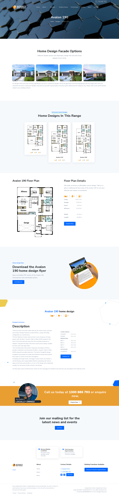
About (44, 7)
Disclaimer (29, 493)
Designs (52, 7)
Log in (14, 470)
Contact (96, 7)
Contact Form (66, 469)
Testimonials (74, 7)
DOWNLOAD (18, 282)
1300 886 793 (101, 2)
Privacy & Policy (22, 493)
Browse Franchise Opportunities (96, 469)
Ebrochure (70, 474)
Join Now (59, 428)
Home (38, 7)
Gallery (83, 7)
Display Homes (63, 7)
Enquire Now (70, 225)
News (89, 7)
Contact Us (67, 356)
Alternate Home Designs (59, 113)
